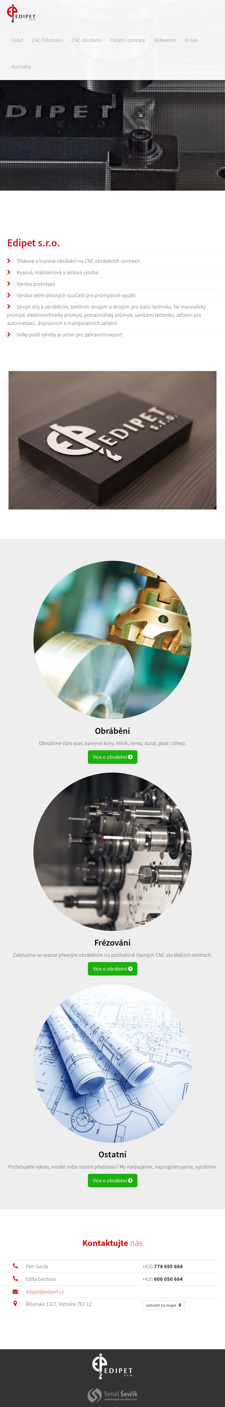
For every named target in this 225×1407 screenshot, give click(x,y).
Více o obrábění (112, 757)
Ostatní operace (127, 40)
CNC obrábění (86, 40)
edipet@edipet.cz (45, 1291)
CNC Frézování (47, 40)
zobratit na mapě (163, 1305)
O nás (191, 40)
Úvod (17, 40)
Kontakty (21, 66)
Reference (165, 40)
